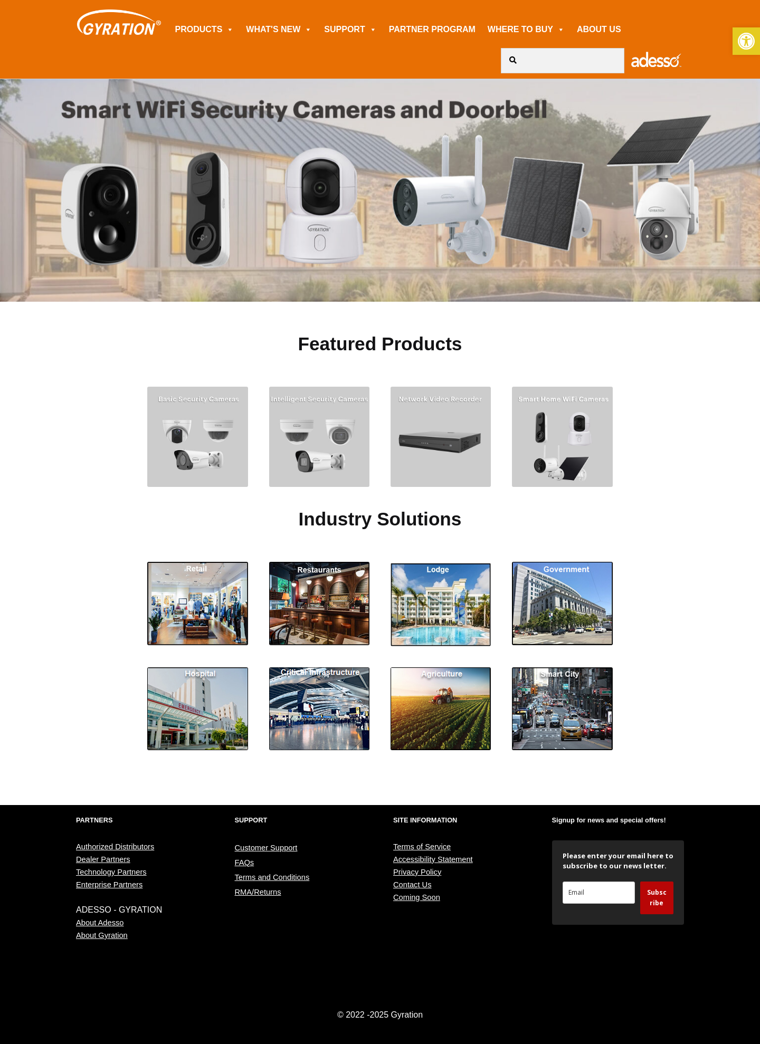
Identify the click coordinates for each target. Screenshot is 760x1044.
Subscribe (657, 897)
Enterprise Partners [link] (109, 884)
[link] (746, 41)
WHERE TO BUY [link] (526, 29)
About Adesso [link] (100, 922)
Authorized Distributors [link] (115, 846)
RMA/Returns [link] (258, 892)
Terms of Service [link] (422, 846)
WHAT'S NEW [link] (279, 29)
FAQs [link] (244, 862)
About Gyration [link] (102, 935)
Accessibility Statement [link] (433, 859)
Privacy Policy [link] (417, 872)
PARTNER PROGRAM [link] (432, 29)
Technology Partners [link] (111, 872)
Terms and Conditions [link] (272, 877)
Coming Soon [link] (416, 897)
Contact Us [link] (412, 884)
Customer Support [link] (266, 848)
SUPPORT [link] (350, 29)
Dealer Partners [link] (103, 859)
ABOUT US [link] (599, 29)
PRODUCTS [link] (204, 29)
